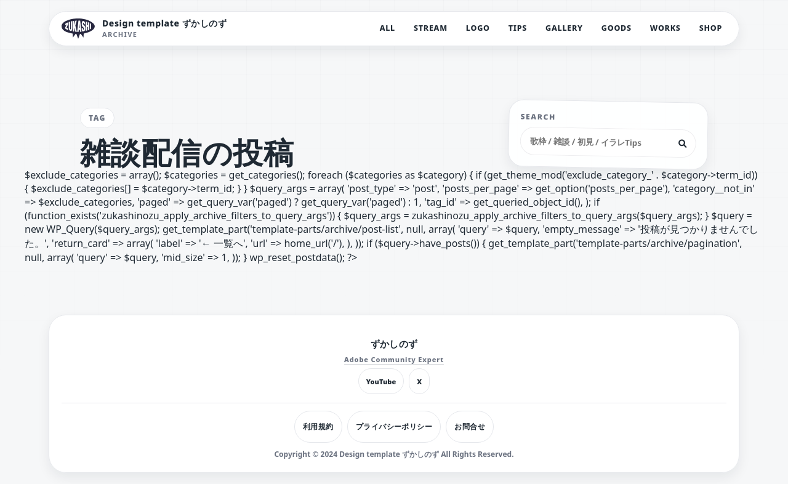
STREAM (431, 28)
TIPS (518, 28)
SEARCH (539, 117)
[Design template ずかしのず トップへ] (144, 28)
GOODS (616, 28)
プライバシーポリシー (394, 426)
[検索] (682, 143)
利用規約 (318, 426)
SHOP (710, 28)
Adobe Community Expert (394, 359)
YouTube (381, 381)
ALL (387, 28)
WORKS (665, 28)
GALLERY (564, 28)
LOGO (478, 28)
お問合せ (469, 426)
